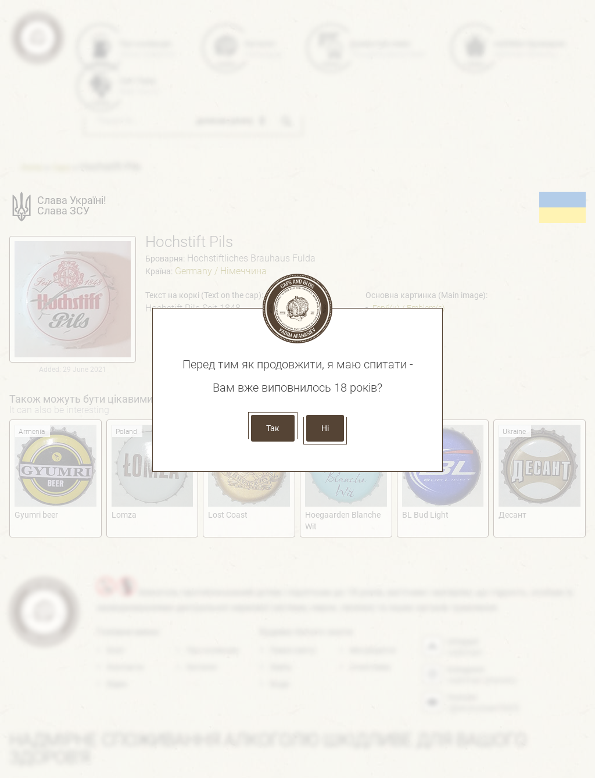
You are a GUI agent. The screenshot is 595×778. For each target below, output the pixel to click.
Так (272, 428)
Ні (325, 428)
